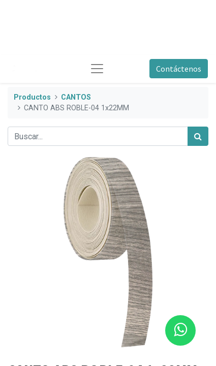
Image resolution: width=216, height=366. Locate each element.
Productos (32, 97)
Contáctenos (178, 69)
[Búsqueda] (198, 136)
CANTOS (76, 97)
